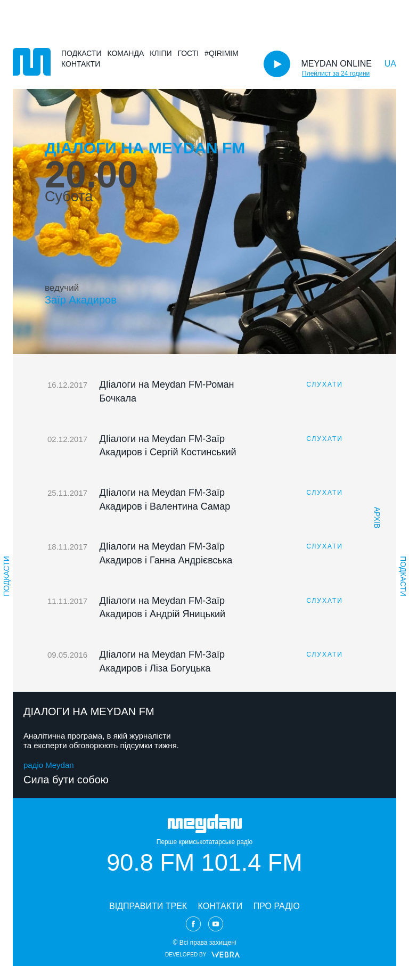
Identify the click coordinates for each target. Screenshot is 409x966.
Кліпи (160, 53)
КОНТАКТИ (220, 906)
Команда (125, 53)
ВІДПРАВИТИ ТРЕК (148, 906)
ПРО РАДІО (276, 906)
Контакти (80, 64)
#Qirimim (221, 53)
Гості (188, 53)
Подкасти (81, 53)
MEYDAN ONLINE (336, 63)
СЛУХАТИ (324, 384)
